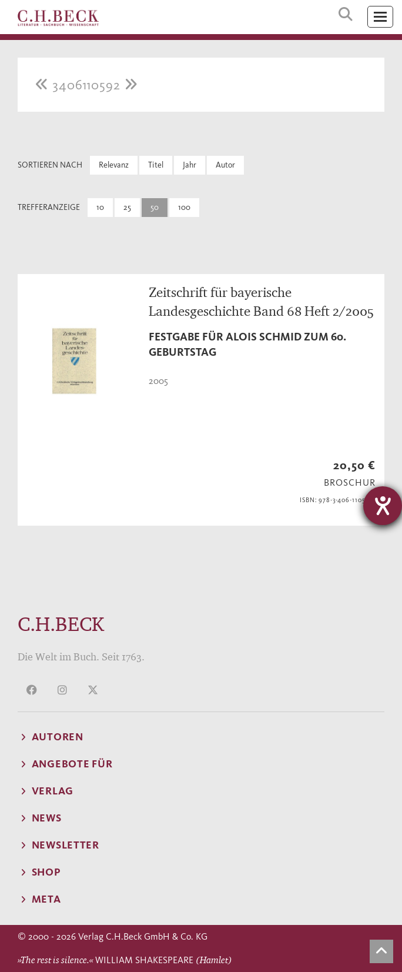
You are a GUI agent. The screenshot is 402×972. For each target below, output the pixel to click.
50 (154, 207)
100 (184, 207)
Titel (155, 165)
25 (127, 207)
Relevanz (114, 165)
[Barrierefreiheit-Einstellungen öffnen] (382, 505)
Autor (225, 165)
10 (100, 207)
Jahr (189, 165)
